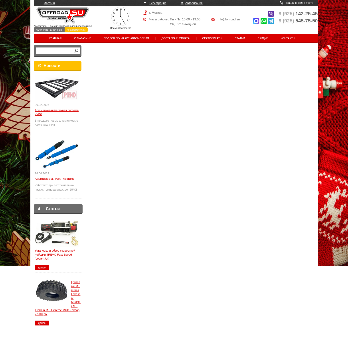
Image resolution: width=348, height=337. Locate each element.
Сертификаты (212, 38)
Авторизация (194, 3)
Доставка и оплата (176, 38)
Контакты (288, 38)
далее (41, 267)
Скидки (262, 38)
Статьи (240, 38)
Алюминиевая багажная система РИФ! (57, 112)
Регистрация (157, 3)
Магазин (49, 3)
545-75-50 (298, 21)
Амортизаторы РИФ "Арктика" (55, 178)
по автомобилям (76, 29)
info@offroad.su (229, 19)
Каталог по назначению (49, 29)
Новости (52, 65)
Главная (55, 38)
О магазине (82, 38)
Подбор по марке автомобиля (126, 38)
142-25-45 (298, 13)
